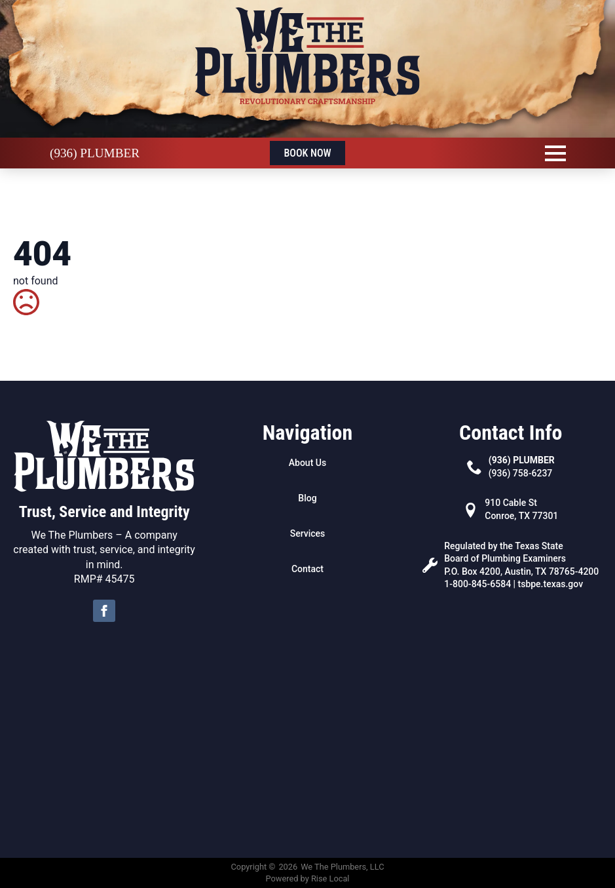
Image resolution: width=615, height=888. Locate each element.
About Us (307, 462)
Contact (307, 569)
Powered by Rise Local (308, 878)
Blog (307, 498)
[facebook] (104, 611)
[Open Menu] (555, 153)
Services (308, 533)
